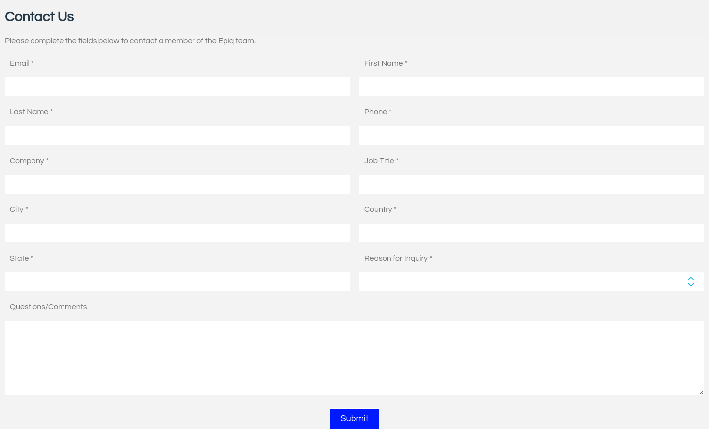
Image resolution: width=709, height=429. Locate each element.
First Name (383, 63)
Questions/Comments (48, 307)
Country (378, 209)
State (19, 258)
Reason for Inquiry (396, 258)
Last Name (29, 112)
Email (20, 63)
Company (27, 161)
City (17, 209)
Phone (375, 112)
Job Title (379, 161)
